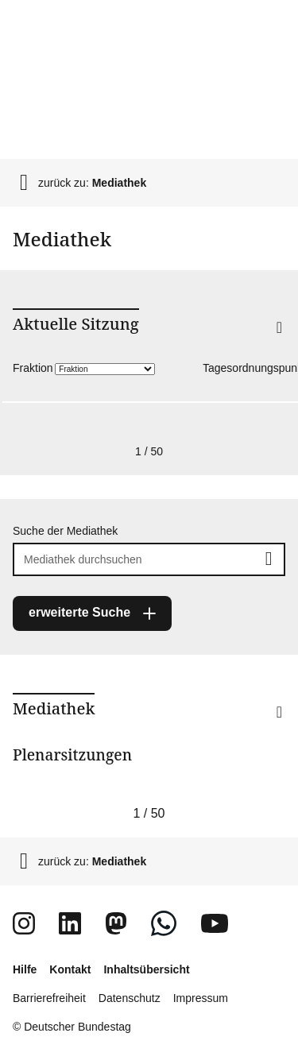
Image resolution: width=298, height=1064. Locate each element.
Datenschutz (130, 998)
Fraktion (33, 368)
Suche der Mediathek (65, 530)
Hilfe (25, 969)
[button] (253, 348)
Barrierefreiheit (49, 998)
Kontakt (70, 969)
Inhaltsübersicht (146, 969)
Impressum (200, 998)
